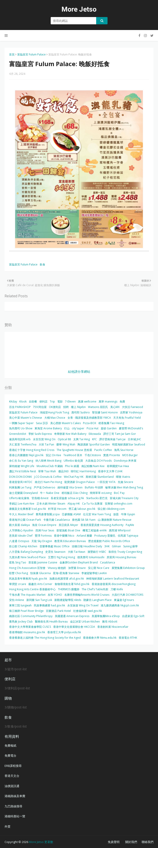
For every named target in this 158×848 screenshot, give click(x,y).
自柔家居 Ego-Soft (133, 616)
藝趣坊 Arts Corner (40, 584)
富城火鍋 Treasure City (124, 498)
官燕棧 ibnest (40, 498)
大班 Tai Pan (46, 444)
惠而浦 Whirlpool (119, 530)
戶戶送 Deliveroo (44, 487)
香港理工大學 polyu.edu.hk (64, 632)
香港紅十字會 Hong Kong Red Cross (31, 450)
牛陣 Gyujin (128, 514)
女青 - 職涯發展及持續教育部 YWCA (89, 418)
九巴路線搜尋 (13, 806)
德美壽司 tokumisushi (90, 557)
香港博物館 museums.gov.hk (27, 632)
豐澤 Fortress (43, 536)
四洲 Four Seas (44, 530)
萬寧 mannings (108, 401)
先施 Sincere (125, 482)
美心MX (115, 407)
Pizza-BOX (89, 423)
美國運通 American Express (72, 616)
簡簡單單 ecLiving (101, 493)
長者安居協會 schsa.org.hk (67, 498)
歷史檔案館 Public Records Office (109, 541)
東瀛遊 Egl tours (124, 600)
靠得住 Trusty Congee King (125, 552)
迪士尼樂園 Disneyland (23, 493)
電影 (60, 401)
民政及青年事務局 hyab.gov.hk (28, 578)
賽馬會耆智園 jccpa (48, 514)
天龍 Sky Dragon (41, 541)
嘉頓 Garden (109, 428)
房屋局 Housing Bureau (121, 557)
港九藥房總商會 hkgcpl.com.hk (120, 605)
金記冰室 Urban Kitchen (85, 621)
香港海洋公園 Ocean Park (25, 520)
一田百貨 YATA (106, 482)
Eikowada (95, 434)
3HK (107, 546)
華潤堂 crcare (17, 584)
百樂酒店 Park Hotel (58, 611)
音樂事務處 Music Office (55, 546)
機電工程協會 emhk (95, 530)
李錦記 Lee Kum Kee (21, 503)
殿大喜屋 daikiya (19, 525)
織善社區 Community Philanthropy (31, 616)
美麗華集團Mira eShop (106, 616)
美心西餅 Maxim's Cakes (65, 423)
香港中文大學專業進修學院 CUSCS (30, 627)
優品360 (63, 471)
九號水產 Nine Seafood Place (27, 557)
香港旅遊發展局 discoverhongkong (113, 584)
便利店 (43, 401)
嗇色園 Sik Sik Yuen (83, 520)
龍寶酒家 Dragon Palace (79, 482)
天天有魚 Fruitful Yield (127, 418)
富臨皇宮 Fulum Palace (31, 54)
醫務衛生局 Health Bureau (51, 621)
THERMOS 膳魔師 (68, 589)
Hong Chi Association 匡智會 (27, 568)
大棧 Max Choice (54, 418)
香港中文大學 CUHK (110, 471)
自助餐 (33, 401)
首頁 (12, 54)
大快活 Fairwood (132, 407)
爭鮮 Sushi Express (40, 434)
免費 (122, 401)
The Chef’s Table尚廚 (95, 589)
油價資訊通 (12, 786)
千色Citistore (93, 455)
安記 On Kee (53, 455)
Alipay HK (74, 503)
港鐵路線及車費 (15, 796)
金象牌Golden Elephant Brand (79, 562)
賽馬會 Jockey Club (21, 621)
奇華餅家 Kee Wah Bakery (70, 434)
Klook (23, 401)
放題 (116, 514)
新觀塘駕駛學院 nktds (67, 600)
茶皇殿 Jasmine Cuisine (42, 562)
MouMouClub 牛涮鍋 (50, 466)
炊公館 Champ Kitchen (23, 546)
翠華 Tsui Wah (47, 471)
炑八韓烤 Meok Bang (48, 461)
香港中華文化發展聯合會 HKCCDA (74, 627)
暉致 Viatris (123, 477)
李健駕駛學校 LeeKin (94, 573)
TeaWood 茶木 (72, 455)
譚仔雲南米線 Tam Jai (112, 439)
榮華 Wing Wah (65, 444)
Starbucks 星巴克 (97, 498)
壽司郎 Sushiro (80, 412)
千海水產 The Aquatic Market (27, 595)
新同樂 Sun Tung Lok (39, 600)
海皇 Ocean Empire (44, 525)
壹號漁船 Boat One (68, 530)
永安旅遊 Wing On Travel (82, 605)
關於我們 (131, 842)
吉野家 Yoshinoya (131, 412)
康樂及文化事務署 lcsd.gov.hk (27, 509)
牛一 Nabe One (49, 493)
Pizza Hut (92, 428)
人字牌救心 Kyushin (21, 530)
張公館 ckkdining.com (111, 509)
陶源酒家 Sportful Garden (94, 444)
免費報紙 (10, 745)
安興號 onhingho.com (118, 503)
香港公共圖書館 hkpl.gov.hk (26, 455)
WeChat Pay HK (73, 477)
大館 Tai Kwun (76, 552)
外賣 (7, 826)
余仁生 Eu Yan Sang (21, 461)
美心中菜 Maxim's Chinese (25, 418)
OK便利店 (55, 407)
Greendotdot (17, 434)
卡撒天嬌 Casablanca (56, 520)
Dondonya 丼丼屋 (125, 461)
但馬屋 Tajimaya (128, 536)
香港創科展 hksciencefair (112, 627)
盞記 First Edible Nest (22, 471)
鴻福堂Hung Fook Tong (54, 412)
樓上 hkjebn (78, 407)
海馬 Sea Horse (123, 450)
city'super (78, 428)
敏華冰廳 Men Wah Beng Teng (124, 487)
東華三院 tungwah (20, 605)
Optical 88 (64, 439)
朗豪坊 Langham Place (97, 600)
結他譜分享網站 (79, 371)
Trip (52, 401)
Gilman (116, 546)
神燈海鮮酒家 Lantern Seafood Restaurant (112, 578)
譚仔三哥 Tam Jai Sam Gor (119, 434)
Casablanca (107, 562)
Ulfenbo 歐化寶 (73, 461)
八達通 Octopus (19, 541)
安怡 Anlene (16, 600)
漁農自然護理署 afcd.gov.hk (66, 578)
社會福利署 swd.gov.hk (87, 611)
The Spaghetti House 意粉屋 (74, 450)
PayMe (130, 525)
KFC (94, 439)
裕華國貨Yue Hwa (118, 466)
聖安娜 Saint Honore (105, 412)
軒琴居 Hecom (57, 509)
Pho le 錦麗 (72, 466)
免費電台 (10, 755)
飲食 (42, 264)
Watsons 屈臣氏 (98, 407)
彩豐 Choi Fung (18, 573)
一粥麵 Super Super (21, 423)
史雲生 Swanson (55, 552)
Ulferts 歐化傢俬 (19, 498)
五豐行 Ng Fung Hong (61, 557)
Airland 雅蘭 (84, 536)
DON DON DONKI (20, 477)
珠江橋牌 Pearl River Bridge (26, 611)
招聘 (66, 407)
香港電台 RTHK (128, 638)
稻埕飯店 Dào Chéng (75, 493)
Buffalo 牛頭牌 (94, 487)
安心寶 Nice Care (98, 568)
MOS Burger (130, 455)
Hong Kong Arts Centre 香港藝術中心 (32, 589)
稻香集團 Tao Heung (111, 423)
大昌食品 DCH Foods (98, 461)
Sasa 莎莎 (42, 423)
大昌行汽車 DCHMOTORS (127, 595)
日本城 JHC (134, 439)
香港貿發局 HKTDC (21, 482)
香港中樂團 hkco (64, 536)
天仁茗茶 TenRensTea (22, 444)
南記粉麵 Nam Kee (93, 466)
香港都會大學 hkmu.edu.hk (99, 638)
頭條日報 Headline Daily (87, 546)
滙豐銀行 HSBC (97, 552)
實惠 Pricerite (111, 455)
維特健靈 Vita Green (70, 487)
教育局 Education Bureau (70, 541)
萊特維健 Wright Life (21, 466)
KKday (13, 401)
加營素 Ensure (77, 568)
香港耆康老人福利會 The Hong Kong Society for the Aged (45, 638)
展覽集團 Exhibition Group (128, 568)
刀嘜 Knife (116, 589)
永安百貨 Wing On (44, 439)
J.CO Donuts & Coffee (48, 477)
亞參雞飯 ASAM (71, 514)
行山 (67, 428)
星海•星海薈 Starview (66, 573)
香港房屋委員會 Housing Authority (101, 525)
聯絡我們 (147, 842)
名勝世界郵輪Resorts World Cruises (86, 595)
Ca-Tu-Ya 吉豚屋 (92, 503)
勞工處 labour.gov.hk (82, 509)
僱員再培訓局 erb (20, 439)
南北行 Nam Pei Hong (48, 482)
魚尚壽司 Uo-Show (20, 428)
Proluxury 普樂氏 (104, 536)
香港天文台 (12, 776)
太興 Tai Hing (81, 439)
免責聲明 (114, 842)
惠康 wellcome (87, 401)
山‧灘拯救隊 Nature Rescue (114, 520)
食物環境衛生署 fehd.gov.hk (72, 584)
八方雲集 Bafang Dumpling (26, 552)
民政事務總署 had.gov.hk (49, 605)
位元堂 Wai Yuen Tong (97, 514)
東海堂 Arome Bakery (48, 428)
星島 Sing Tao (17, 562)
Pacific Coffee (103, 450)
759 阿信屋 (40, 407)
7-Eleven (70, 401)
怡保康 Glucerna (40, 573)
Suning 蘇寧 (130, 546)
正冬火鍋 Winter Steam (51, 503)
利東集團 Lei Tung (20, 487)
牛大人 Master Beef (21, 514)
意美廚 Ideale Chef (21, 536)
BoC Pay (119, 493)
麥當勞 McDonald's (131, 428)
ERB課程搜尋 (13, 766)
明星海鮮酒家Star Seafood (128, 444)
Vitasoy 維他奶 (57, 568)
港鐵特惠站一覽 (15, 816)
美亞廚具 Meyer (68, 525)
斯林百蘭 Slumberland (100, 477)
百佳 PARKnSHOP (20, 407)
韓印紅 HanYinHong (83, 471)
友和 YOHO (55, 595)
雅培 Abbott (109, 621)
